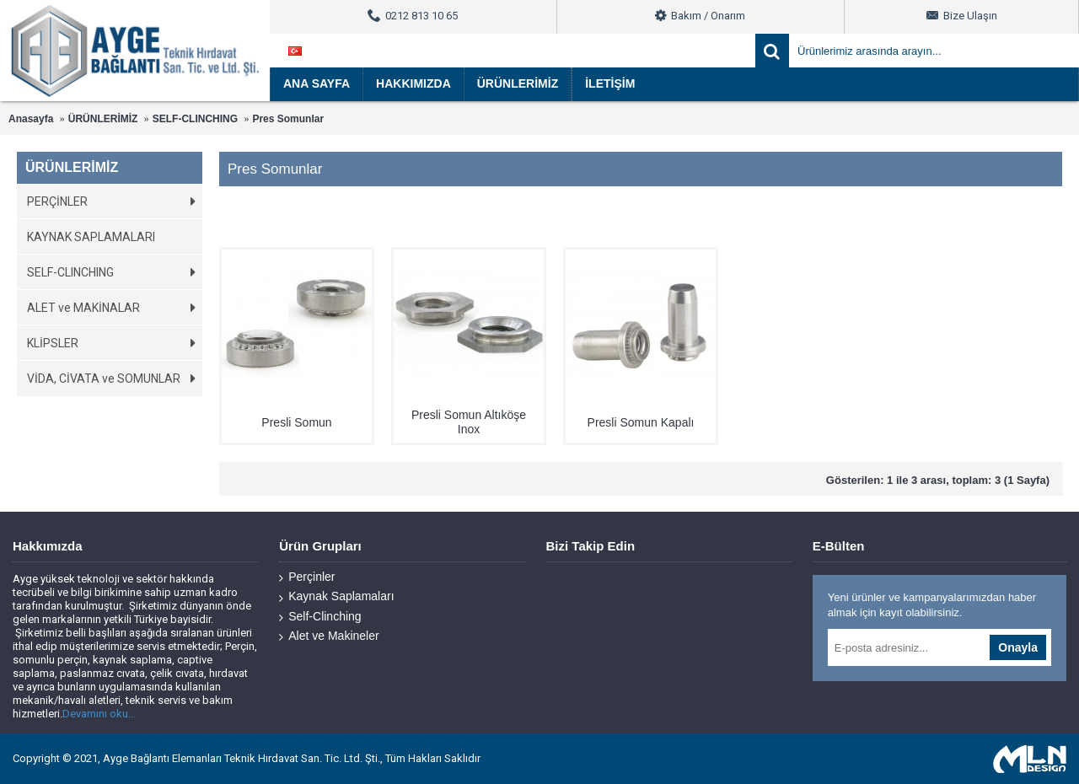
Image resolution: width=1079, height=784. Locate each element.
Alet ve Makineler (328, 636)
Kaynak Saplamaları (336, 596)
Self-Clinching (320, 616)
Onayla (1018, 647)
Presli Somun (296, 422)
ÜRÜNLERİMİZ (103, 119)
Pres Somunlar (288, 119)
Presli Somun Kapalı (641, 422)
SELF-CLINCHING (195, 119)
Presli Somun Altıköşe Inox (468, 422)
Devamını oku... (99, 713)
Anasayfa (30, 119)
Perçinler (307, 577)
